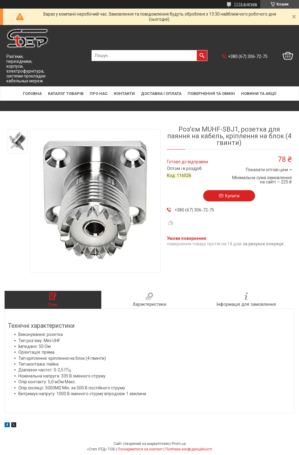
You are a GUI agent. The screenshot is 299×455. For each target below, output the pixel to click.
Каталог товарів (66, 93)
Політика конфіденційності (188, 449)
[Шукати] (202, 55)
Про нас (99, 93)
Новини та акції (258, 93)
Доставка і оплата (161, 93)
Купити (232, 195)
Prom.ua (179, 444)
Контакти (124, 93)
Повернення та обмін (211, 93)
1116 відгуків (245, 4)
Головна (32, 93)
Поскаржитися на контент (140, 449)
